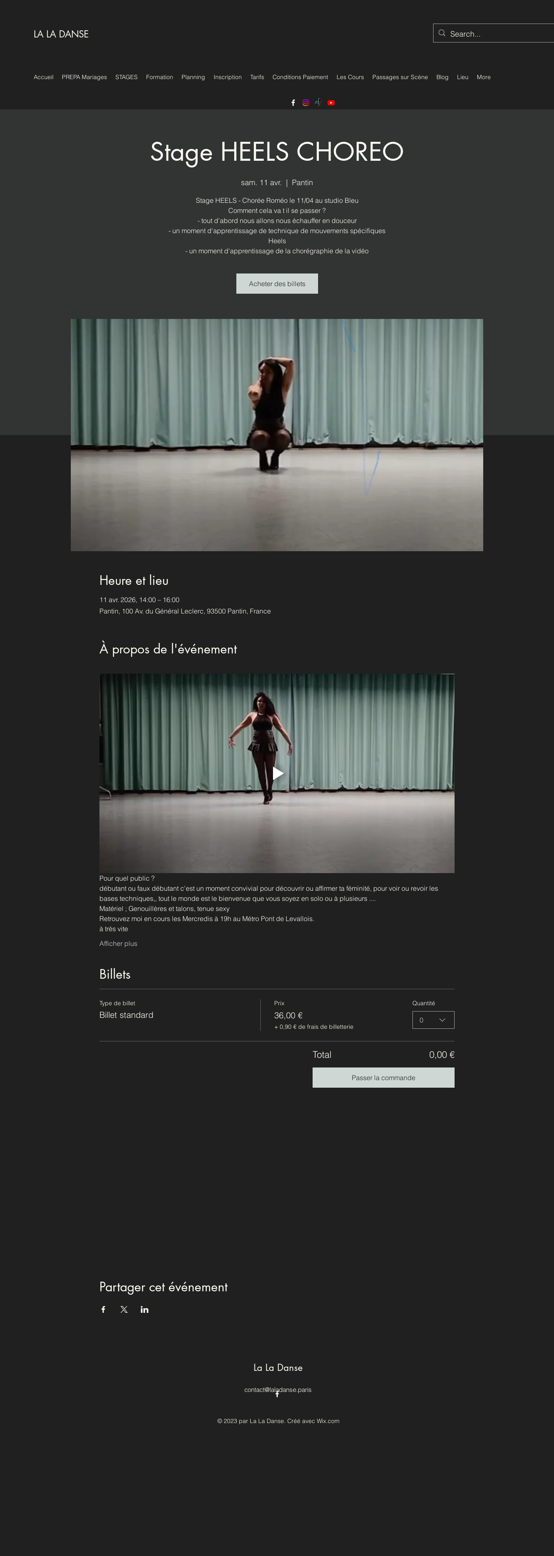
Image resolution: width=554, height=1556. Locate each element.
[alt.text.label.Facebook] (293, 102)
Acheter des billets (277, 283)
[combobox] (433, 1019)
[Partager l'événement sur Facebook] (103, 1309)
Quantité (423, 1003)
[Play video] (277, 773)
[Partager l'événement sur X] (124, 1309)
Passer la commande (383, 1077)
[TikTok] (318, 102)
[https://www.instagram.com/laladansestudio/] (306, 102)
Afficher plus (118, 943)
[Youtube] (331, 102)
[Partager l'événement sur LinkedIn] (145, 1309)
